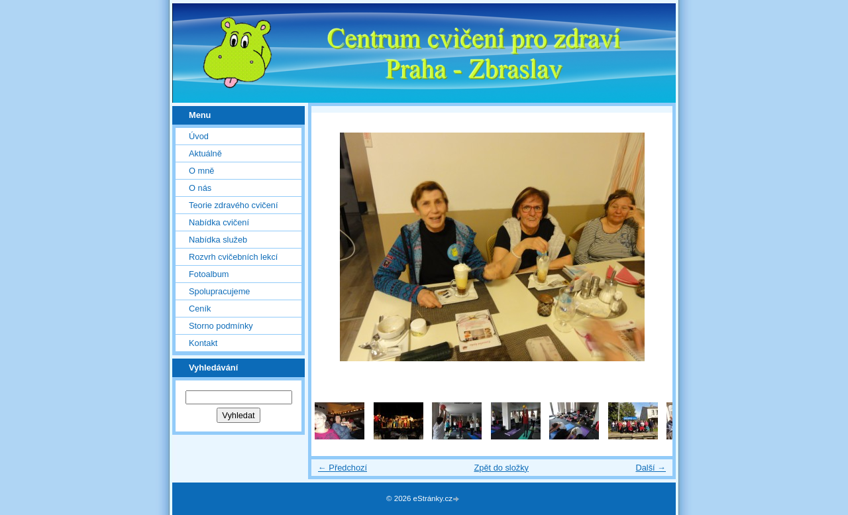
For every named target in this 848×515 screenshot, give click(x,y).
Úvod (199, 136)
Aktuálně (205, 153)
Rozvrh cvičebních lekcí (233, 257)
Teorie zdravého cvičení (233, 205)
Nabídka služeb (218, 240)
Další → (650, 468)
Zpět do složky (501, 468)
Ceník (200, 309)
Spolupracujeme (219, 291)
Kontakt (203, 343)
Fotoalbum (209, 274)
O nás (200, 188)
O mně (201, 171)
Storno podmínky (221, 326)
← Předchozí (342, 468)
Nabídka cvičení (219, 222)
